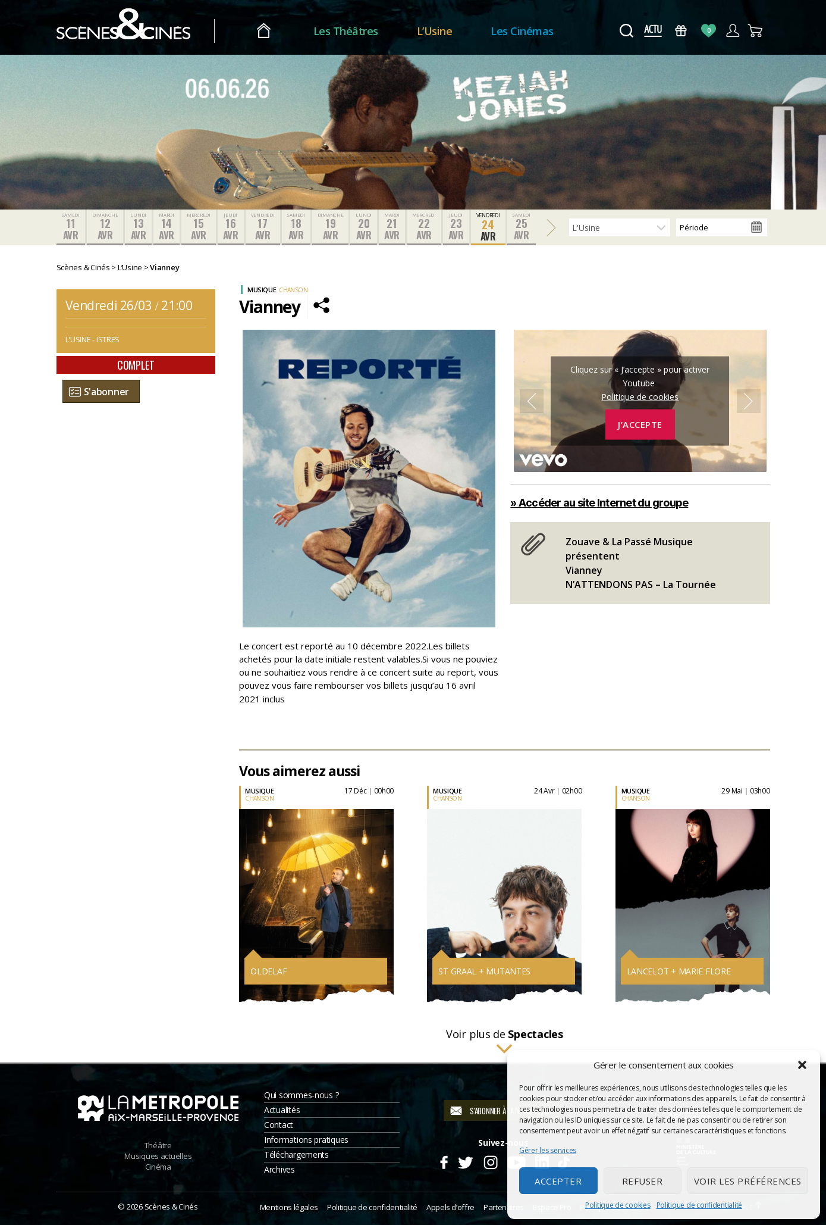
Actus (653, 30)
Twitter (465, 1161)
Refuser (642, 1181)
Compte (732, 30)
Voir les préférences (748, 1181)
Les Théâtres (345, 31)
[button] (802, 1065)
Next (749, 401)
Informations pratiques (306, 1139)
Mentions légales (289, 1207)
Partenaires (503, 1207)
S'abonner (107, 391)
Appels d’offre (450, 1207)
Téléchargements (296, 1154)
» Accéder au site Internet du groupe (599, 502)
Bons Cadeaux (681, 30)
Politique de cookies (618, 1205)
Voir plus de (504, 1042)
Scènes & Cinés (171, 1206)
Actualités (282, 1109)
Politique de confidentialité (699, 1205)
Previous (532, 401)
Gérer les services (547, 1150)
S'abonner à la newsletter (510, 1111)
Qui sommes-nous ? (301, 1095)
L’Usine (435, 31)
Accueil (264, 31)
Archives (279, 1169)
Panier (756, 30)
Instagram (490, 1161)
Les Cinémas (522, 31)
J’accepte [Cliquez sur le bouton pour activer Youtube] (640, 424)
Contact (278, 1124)
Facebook (443, 1161)
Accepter (558, 1181)
